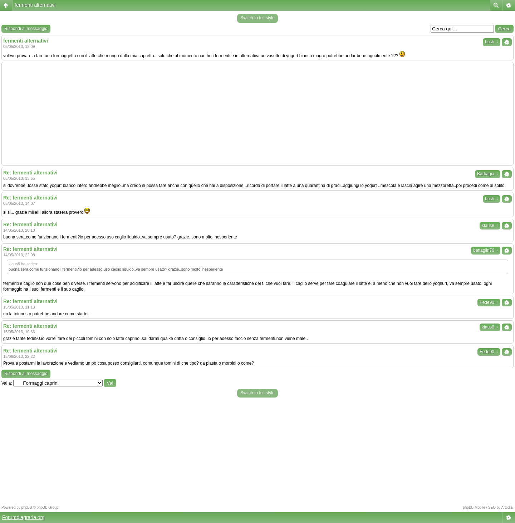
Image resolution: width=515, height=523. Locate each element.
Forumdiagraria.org (23, 517)
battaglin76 (485, 250)
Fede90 (489, 302)
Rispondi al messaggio (26, 28)
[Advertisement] (257, 114)
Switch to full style (257, 17)
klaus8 (490, 225)
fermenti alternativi (35, 5)
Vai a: (6, 383)
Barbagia (487, 173)
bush (491, 41)
